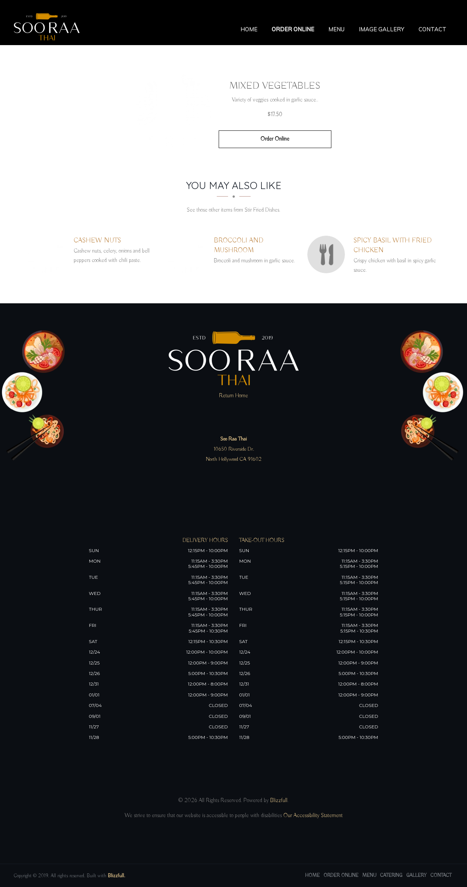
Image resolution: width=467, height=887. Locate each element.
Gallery (416, 875)
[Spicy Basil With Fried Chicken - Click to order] (328, 254)
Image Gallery (381, 29)
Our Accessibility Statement (312, 815)
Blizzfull (278, 800)
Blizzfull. (116, 876)
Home (248, 29)
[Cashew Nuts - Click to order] (47, 254)
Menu (336, 29)
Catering (391, 875)
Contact (432, 29)
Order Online (293, 29)
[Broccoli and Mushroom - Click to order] (188, 254)
